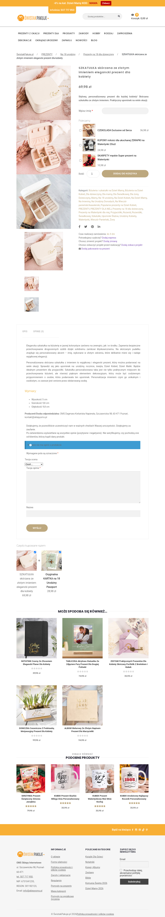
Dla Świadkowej (121, 194)
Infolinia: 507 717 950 (62, 10)
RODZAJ (108, 33)
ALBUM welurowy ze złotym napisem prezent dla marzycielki (82, 731)
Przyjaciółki (116, 212)
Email (123, 861)
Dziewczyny (84, 198)
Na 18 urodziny (67, 54)
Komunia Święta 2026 (96, 885)
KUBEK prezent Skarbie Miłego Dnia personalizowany (65, 800)
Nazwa (30, 507)
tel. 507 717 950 (24, 879)
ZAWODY (84, 33)
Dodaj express (109, 237)
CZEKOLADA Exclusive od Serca (114, 130)
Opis (24, 331)
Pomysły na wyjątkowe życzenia (62, 900)
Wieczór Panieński (100, 219)
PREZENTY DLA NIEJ (101, 209)
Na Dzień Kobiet (122, 198)
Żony (112, 219)
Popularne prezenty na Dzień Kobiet (118, 205)
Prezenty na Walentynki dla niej (94, 212)
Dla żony (134, 194)
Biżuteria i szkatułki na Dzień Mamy (106, 190)
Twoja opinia (33, 468)
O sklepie (55, 859)
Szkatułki (96, 216)
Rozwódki (137, 212)
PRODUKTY (69, 33)
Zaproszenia (124, 33)
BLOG (94, 40)
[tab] (24, 331)
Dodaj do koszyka (125, 173)
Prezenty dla (51, 33)
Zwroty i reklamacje (60, 877)
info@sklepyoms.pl (32, 893)
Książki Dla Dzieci (94, 859)
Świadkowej (85, 216)
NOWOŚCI (81, 40)
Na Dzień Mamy (139, 198)
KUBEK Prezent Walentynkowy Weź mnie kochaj (99, 800)
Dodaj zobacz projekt (131, 245)
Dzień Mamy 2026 (94, 891)
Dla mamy (107, 194)
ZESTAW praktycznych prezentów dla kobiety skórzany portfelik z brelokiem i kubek (128, 664)
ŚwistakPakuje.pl (25, 54)
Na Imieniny (84, 201)
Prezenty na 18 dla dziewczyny (98, 54)
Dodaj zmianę (110, 241)
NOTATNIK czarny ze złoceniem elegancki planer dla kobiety (36, 663)
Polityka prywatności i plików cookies (62, 871)
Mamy (94, 198)
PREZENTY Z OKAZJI (28, 33)
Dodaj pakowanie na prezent (95, 248)
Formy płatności (59, 864)
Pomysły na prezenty (61, 888)
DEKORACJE (24, 40)
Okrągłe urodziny (46, 40)
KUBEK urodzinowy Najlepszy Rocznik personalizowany (134, 800)
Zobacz (106, 3)
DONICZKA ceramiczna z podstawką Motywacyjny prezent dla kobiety (36, 731)
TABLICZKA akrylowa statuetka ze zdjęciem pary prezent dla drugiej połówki (82, 664)
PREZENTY (46, 54)
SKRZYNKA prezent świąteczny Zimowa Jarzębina (31, 800)
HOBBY (96, 33)
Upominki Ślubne (110, 216)
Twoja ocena (31, 459)
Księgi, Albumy (92, 869)
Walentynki (84, 219)
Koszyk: (140, 16)
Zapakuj (67, 40)
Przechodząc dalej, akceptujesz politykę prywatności (131, 875)
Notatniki (89, 864)
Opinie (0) (38, 331)
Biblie (88, 880)
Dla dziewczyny (93, 194)
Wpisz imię (86, 110)
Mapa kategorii (58, 893)
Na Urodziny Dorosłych (102, 201)
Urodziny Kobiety (128, 216)
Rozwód (127, 212)
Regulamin (56, 883)
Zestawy (89, 875)
